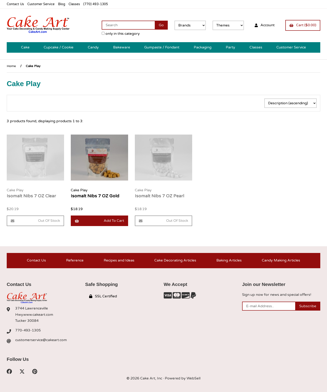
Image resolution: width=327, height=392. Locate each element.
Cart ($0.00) (302, 25)
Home (11, 66)
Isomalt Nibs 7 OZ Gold (95, 195)
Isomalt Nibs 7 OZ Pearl (159, 195)
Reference (75, 260)
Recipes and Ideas (119, 260)
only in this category (121, 33)
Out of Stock (35, 220)
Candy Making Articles (281, 260)
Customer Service (41, 4)
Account (265, 25)
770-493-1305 (28, 330)
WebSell (193, 378)
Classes (74, 4)
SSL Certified (103, 296)
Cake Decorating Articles (175, 260)
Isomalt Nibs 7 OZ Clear (31, 195)
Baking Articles (229, 260)
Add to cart (99, 220)
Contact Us (15, 4)
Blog (61, 4)
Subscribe (307, 306)
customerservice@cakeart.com (41, 340)
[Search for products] (128, 25)
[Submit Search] (161, 25)
